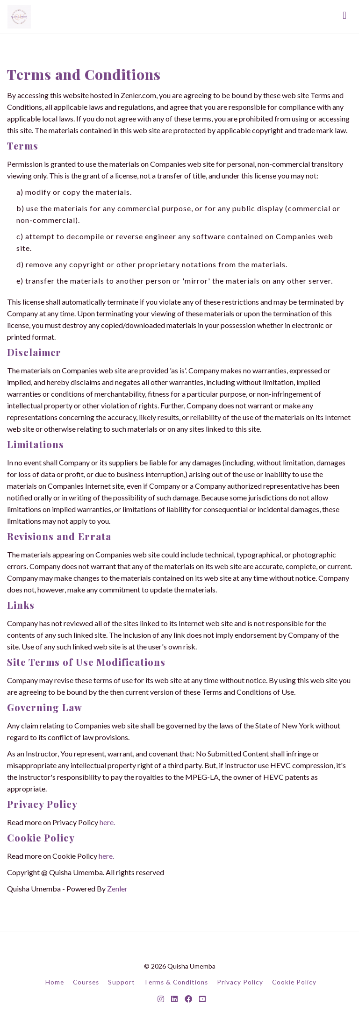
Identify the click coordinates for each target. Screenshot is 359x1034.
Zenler (117, 888)
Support (121, 982)
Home (54, 982)
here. (107, 822)
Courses (86, 982)
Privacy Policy (240, 982)
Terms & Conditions (176, 982)
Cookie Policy (294, 982)
